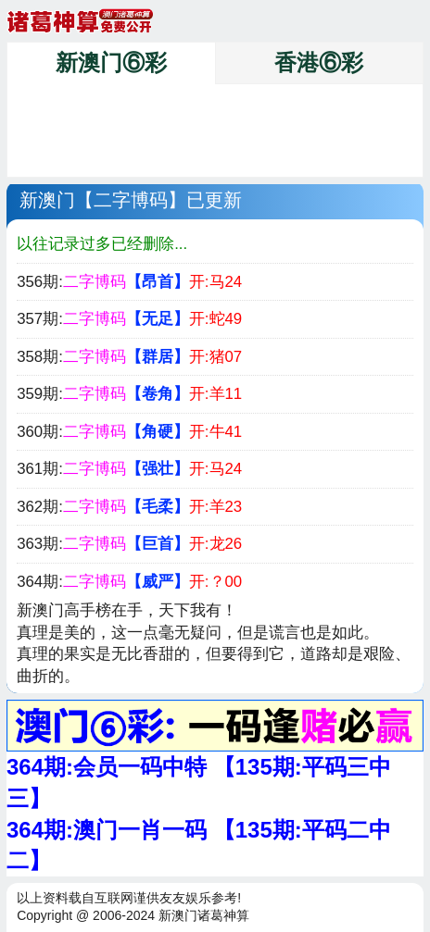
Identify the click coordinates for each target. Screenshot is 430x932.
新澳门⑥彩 (111, 62)
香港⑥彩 (318, 62)
